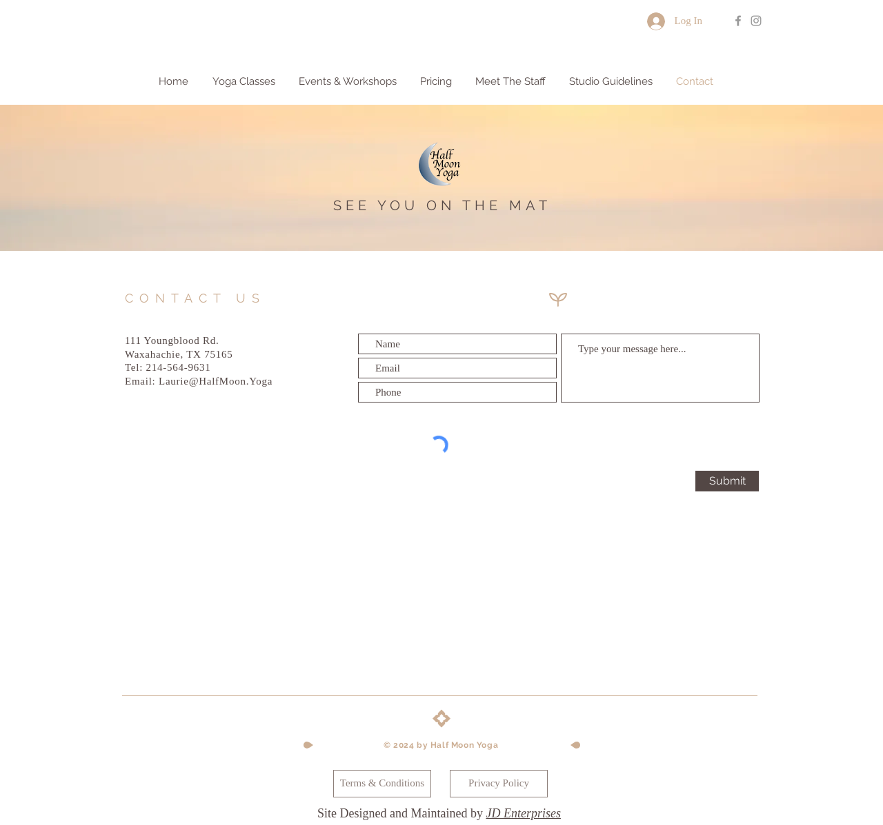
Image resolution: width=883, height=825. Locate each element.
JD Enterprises (523, 813)
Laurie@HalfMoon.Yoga (215, 381)
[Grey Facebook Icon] (738, 21)
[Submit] (727, 481)
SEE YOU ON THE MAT (442, 205)
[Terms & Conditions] (382, 783)
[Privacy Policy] (499, 783)
